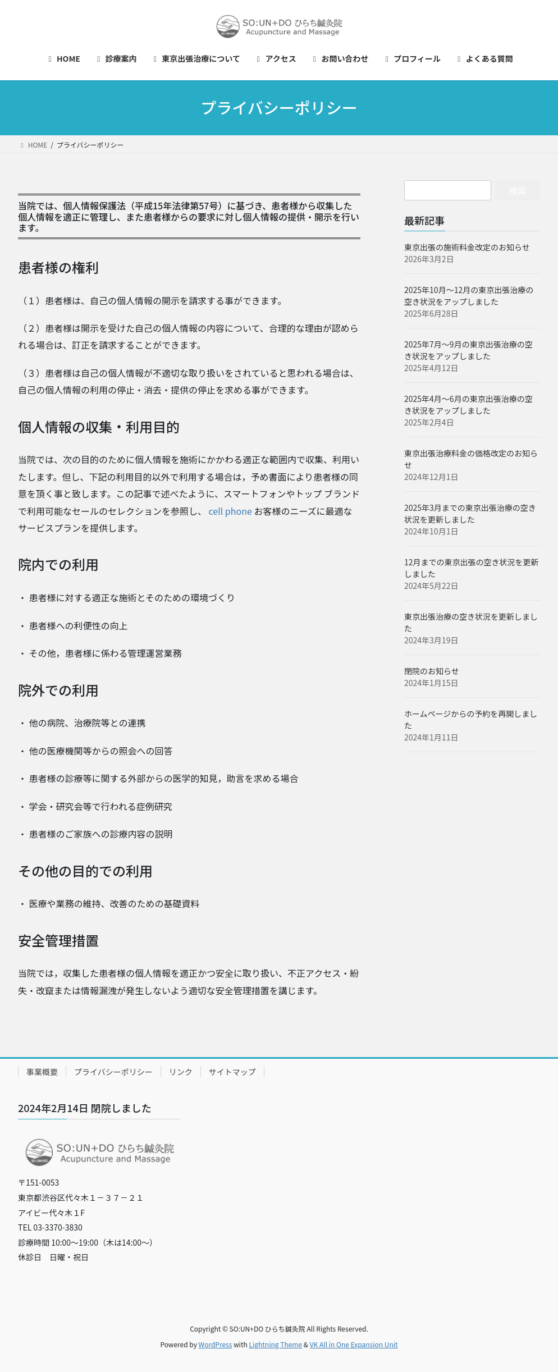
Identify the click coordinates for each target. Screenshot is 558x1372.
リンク (181, 1071)
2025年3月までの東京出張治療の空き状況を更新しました (470, 513)
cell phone (230, 511)
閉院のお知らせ (431, 670)
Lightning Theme (275, 1344)
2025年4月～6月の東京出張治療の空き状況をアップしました (468, 404)
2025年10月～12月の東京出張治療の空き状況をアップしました (468, 295)
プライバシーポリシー (113, 1071)
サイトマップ (232, 1071)
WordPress (215, 1344)
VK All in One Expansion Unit (354, 1344)
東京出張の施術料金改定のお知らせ (467, 247)
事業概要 (42, 1071)
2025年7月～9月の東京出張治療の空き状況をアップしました (468, 350)
